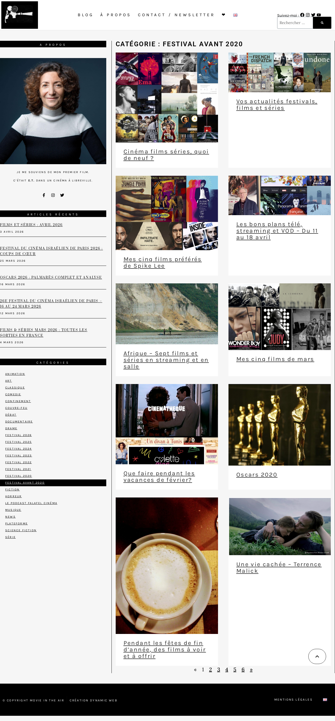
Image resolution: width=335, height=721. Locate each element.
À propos (115, 14)
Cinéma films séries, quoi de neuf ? (166, 155)
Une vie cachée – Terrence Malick (279, 567)
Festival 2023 (18, 455)
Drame (11, 428)
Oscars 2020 (256, 474)
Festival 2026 (18, 435)
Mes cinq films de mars (275, 359)
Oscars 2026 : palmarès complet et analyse (51, 278)
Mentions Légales (293, 699)
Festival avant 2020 (25, 482)
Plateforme (16, 523)
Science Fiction (21, 530)
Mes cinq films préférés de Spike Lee (163, 262)
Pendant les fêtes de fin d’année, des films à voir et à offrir (165, 649)
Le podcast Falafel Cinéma (31, 503)
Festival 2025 (18, 442)
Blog (86, 14)
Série (10, 537)
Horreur (13, 496)
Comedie (13, 394)
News (10, 516)
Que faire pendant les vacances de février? (159, 476)
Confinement (18, 401)
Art (8, 380)
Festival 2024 (18, 448)
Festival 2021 (18, 469)
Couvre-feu (16, 408)
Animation (15, 374)
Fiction (12, 489)
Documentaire (19, 421)
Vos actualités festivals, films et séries (276, 104)
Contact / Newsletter (176, 14)
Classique (15, 387)
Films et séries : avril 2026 (31, 225)
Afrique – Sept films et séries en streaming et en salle (166, 360)
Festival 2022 (18, 462)
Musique (13, 510)
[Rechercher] (322, 23)
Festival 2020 (18, 476)
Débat (10, 414)
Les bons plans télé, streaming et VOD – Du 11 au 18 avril (277, 231)
